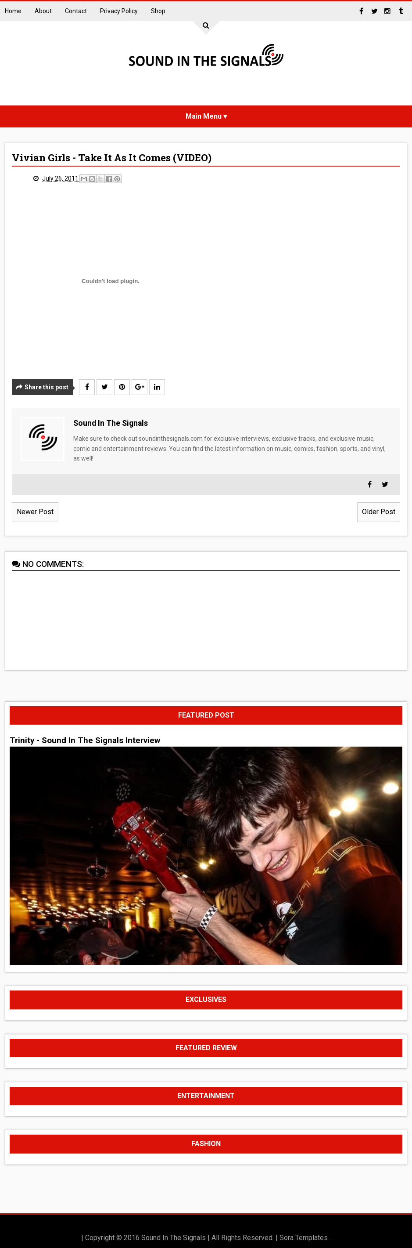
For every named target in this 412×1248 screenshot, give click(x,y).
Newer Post (35, 512)
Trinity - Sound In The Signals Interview (85, 740)
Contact (76, 11)
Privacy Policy (119, 11)
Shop (158, 11)
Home (13, 11)
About (43, 11)
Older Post (378, 512)
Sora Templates (303, 1237)
